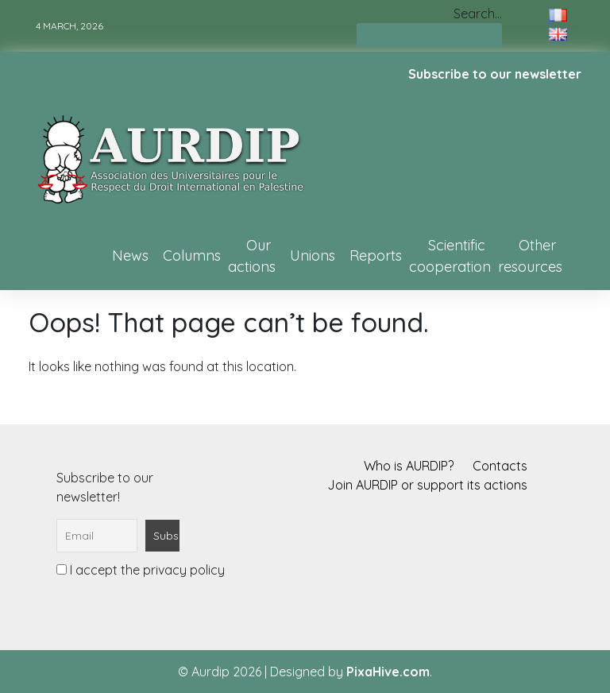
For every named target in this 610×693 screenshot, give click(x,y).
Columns (192, 255)
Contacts (500, 466)
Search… (478, 13)
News (130, 255)
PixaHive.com (388, 671)
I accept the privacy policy (140, 570)
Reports (375, 255)
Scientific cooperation (450, 256)
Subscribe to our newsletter (494, 74)
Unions (312, 255)
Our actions (252, 256)
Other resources (530, 256)
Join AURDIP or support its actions (427, 485)
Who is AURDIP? (409, 466)
